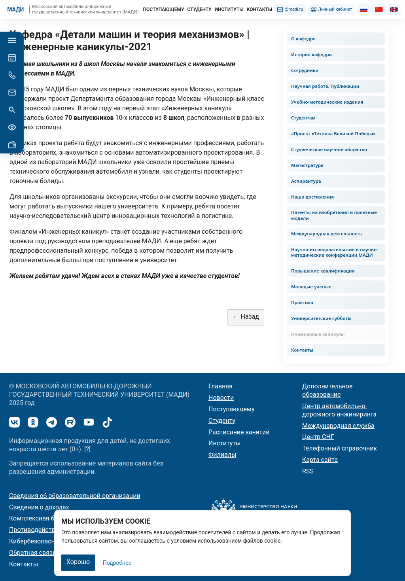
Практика (302, 302)
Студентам (303, 118)
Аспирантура (306, 181)
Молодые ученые (311, 287)
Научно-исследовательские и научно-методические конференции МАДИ (334, 252)
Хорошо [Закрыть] (78, 562)
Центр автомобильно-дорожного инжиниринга (339, 410)
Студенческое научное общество (329, 149)
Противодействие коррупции (52, 530)
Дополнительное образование (327, 390)
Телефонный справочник (339, 448)
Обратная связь (32, 552)
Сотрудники (304, 70)
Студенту (221, 420)
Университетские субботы (321, 318)
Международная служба (338, 426)
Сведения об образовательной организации (74, 496)
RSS (308, 471)
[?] (87, 449)
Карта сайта (320, 460)
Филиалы (222, 454)
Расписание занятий (239, 432)
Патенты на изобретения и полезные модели (334, 215)
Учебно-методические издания (327, 102)
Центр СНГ (318, 437)
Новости (221, 397)
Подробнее (117, 563)
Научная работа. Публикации (325, 86)
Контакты (302, 350)
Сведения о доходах (39, 507)
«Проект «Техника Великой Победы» (333, 133)
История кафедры (312, 54)
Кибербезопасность (38, 541)
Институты (224, 443)
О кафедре (303, 39)
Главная (220, 386)
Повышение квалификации (323, 271)
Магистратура (307, 165)
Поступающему (231, 409)
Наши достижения (312, 197)
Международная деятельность (326, 234)
